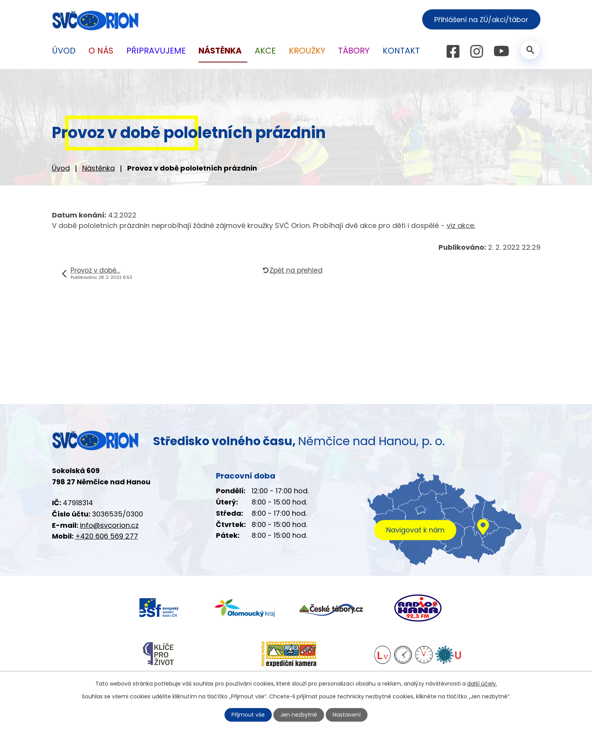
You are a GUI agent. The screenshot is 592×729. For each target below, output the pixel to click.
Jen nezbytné (299, 715)
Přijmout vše (248, 715)
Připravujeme (156, 50)
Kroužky (307, 50)
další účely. (482, 684)
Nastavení (346, 715)
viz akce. (461, 225)
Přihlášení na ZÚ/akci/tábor (481, 19)
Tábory (353, 50)
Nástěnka (98, 168)
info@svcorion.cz (109, 525)
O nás (100, 50)
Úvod (61, 168)
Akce (265, 50)
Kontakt (401, 50)
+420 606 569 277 (106, 536)
